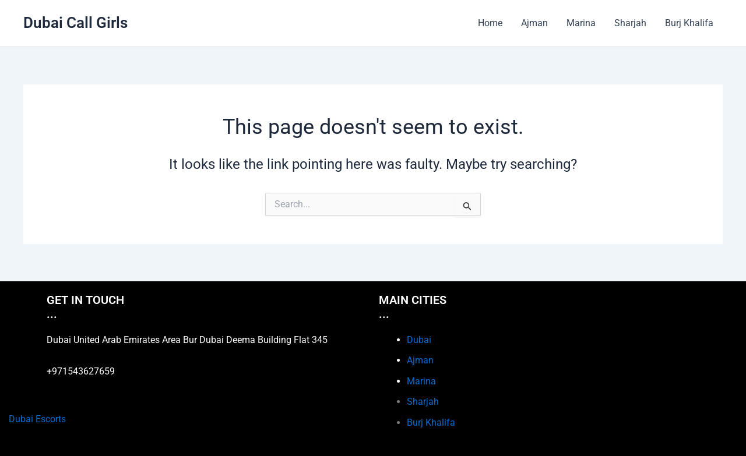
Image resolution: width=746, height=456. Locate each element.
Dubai (419, 339)
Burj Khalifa (689, 23)
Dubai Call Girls (75, 22)
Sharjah (630, 23)
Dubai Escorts (37, 419)
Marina (581, 23)
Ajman (534, 23)
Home (490, 23)
